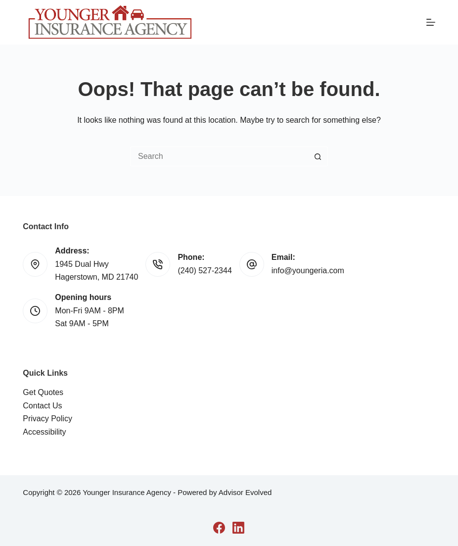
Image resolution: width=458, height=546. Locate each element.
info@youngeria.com (308, 270)
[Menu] (430, 22)
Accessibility (44, 432)
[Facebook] (219, 528)
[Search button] (318, 156)
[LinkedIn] (238, 528)
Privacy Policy (47, 418)
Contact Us (42, 405)
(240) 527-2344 (204, 270)
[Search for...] (219, 156)
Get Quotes (43, 392)
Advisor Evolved (245, 492)
